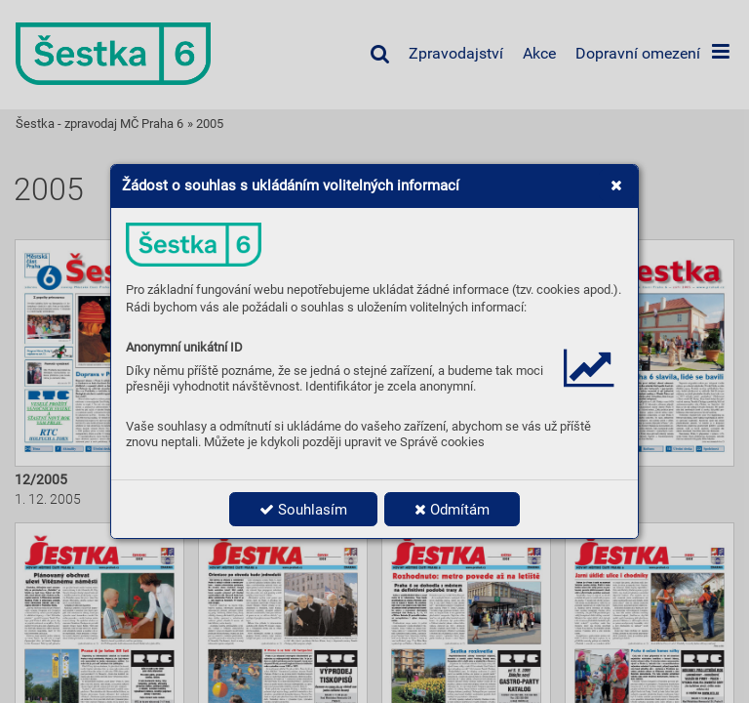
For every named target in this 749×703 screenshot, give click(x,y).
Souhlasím (303, 509)
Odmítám (452, 509)
